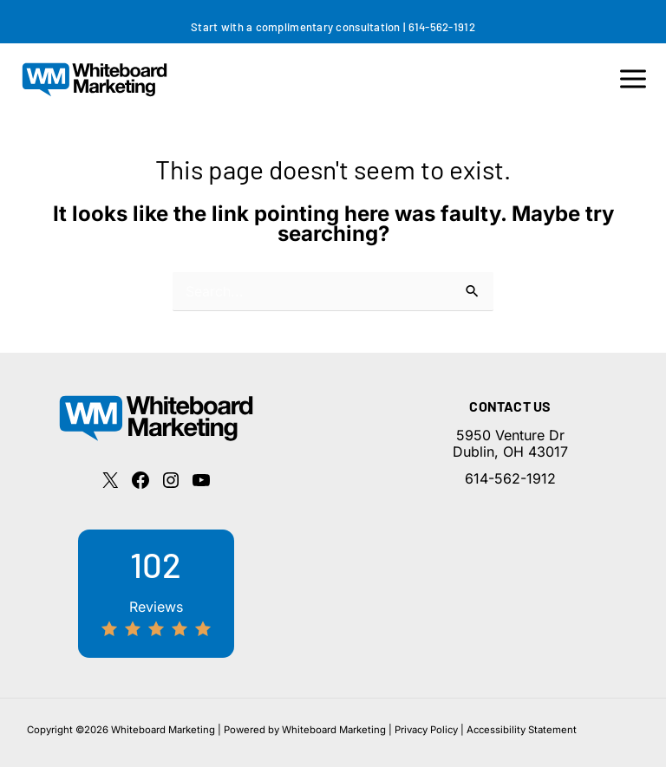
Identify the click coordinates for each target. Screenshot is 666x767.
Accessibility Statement (522, 730)
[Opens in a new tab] (110, 480)
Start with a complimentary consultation (296, 27)
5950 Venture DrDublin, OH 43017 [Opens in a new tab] (510, 443)
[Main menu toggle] (633, 78)
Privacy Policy (426, 730)
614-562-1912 (441, 27)
